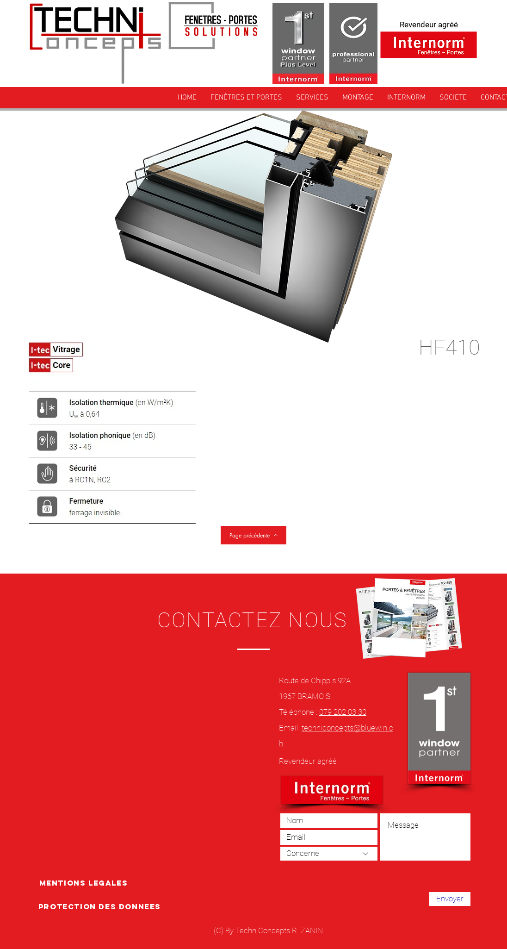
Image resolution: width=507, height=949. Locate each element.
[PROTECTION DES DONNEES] (99, 906)
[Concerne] (328, 854)
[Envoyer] (449, 899)
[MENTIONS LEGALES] (83, 883)
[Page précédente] (253, 535)
